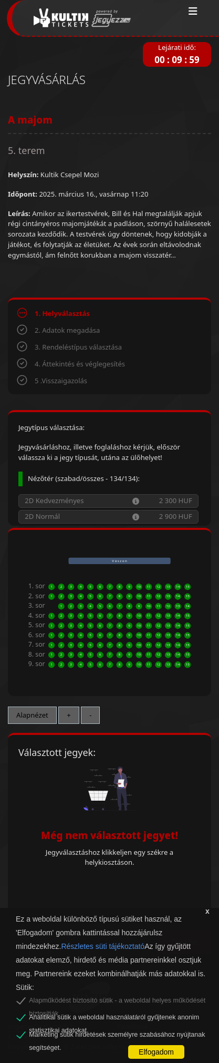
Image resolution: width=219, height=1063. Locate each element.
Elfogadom (156, 1052)
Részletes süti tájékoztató (102, 946)
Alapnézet (32, 715)
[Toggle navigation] (193, 11)
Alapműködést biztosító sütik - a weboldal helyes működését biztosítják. (117, 1002)
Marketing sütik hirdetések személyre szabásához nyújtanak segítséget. (117, 1036)
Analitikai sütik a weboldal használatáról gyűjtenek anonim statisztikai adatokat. (114, 1019)
